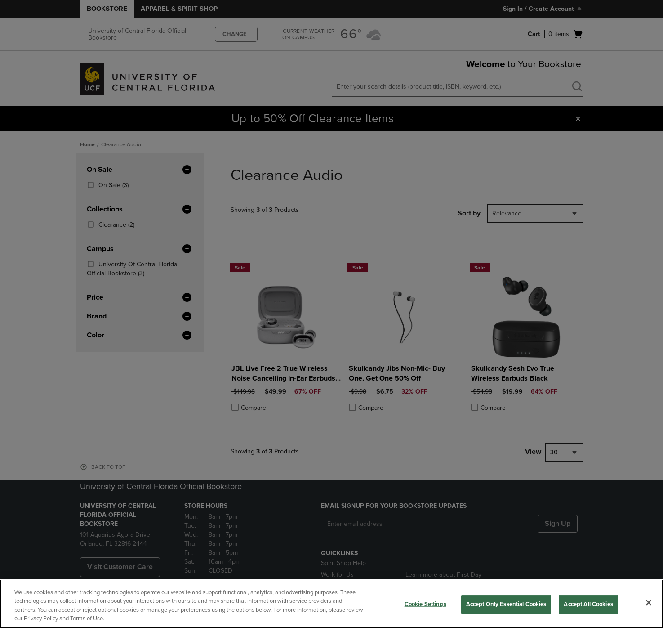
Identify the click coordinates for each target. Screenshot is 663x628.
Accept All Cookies (588, 604)
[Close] (649, 602)
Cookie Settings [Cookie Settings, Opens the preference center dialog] (425, 604)
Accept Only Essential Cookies (506, 604)
